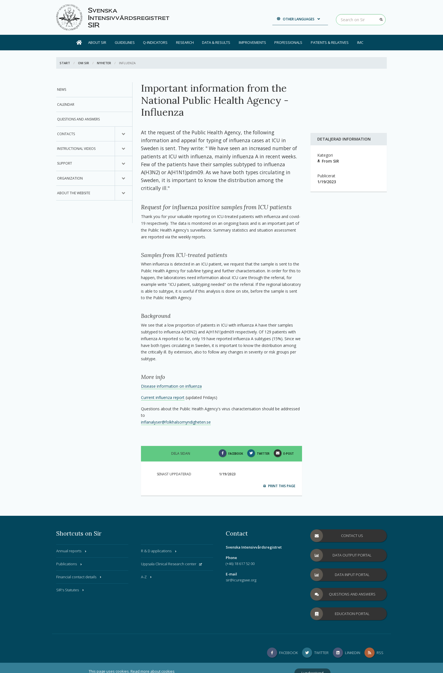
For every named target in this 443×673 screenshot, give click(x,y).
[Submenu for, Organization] (123, 178)
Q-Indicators (155, 42)
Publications (69, 563)
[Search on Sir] (361, 19)
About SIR (97, 42)
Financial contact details (79, 576)
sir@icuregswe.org (241, 580)
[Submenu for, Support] (123, 163)
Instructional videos (76, 148)
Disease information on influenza (171, 386)
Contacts (66, 133)
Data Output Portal (341, 555)
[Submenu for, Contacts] (123, 134)
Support (64, 163)
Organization (70, 178)
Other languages (299, 19)
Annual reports (71, 550)
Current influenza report (162, 397)
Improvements (252, 42)
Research (185, 42)
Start (65, 63)
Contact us (336, 535)
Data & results (216, 42)
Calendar (65, 104)
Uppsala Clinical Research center (171, 563)
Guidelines (125, 42)
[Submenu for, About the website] (123, 193)
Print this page (279, 486)
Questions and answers (78, 119)
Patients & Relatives (330, 42)
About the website (73, 193)
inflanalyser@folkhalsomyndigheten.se (176, 422)
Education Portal (340, 613)
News (61, 89)
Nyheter (104, 63)
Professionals (288, 42)
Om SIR (83, 63)
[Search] (381, 19)
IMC (360, 42)
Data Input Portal (340, 574)
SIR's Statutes (70, 589)
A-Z (146, 576)
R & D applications (159, 550)
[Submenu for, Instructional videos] (123, 148)
